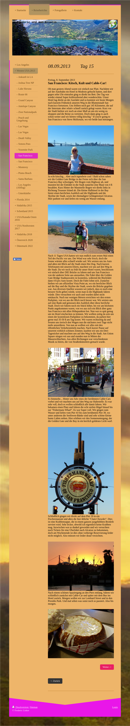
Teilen (17, 259)
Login (115, 707)
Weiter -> (107, 667)
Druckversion (20, 707)
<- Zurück (55, 681)
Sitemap (34, 707)
